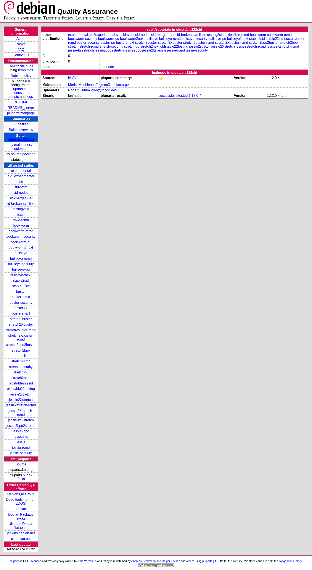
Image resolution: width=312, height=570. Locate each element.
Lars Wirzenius (87, 561)
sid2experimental (21, 176)
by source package (20, 154)
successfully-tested (173, 95)
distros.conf (20, 93)
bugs (30, 470)
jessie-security (21, 453)
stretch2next (20, 378)
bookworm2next (21, 247)
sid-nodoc (20, 192)
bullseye (20, 253)
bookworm (21, 225)
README (20, 102)
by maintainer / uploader (21, 146)
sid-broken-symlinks (21, 203)
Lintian (21, 509)
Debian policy (21, 76)
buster (21, 291)
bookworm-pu (20, 242)
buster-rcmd (21, 297)
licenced (36, 561)
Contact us (21, 55)
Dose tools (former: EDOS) (21, 501)
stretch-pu (21, 372)
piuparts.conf (21, 89)
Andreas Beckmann (143, 561)
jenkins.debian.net (21, 533)
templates (25, 70)
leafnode (107, 67)
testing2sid (21, 209)
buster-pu (21, 308)
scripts (14, 96)
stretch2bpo (21, 350)
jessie (20, 442)
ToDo (21, 479)
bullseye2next (21, 275)
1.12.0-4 (195, 95)
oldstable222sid (21, 139)
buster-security (21, 302)
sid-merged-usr (21, 198)
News (21, 44)
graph (26, 159)
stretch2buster (21, 319)
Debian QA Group (20, 494)
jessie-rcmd (21, 447)
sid (21, 181)
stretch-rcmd (21, 361)
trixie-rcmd (21, 220)
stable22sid (21, 286)
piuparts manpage (21, 113)
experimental (21, 171)
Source (20, 464)
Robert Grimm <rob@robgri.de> (92, 90)
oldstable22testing (21, 389)
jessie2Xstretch (21, 400)
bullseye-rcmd (21, 258)
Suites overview (21, 130)
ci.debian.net (21, 539)
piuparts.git (209, 561)
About (21, 38)
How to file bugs (21, 66)
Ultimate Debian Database (21, 526)
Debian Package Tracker (21, 516)
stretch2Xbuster (21, 324)
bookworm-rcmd (20, 231)
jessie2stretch (21, 394)
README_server (21, 108)
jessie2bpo (21, 431)
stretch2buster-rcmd (20, 330)
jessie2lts (21, 436)
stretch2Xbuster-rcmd (21, 337)
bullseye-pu (21, 269)
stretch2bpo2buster (21, 345)
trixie (21, 214)
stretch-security (20, 367)
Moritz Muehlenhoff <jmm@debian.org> (98, 85)
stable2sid (21, 280)
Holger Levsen (171, 561)
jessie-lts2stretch (21, 420)
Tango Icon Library (290, 561)
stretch (21, 356)
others (190, 561)
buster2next (21, 313)
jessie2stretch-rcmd (21, 405)
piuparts (14, 561)
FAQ (21, 50)
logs (30, 96)
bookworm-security (20, 236)
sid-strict (20, 187)
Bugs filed (20, 124)
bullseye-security (21, 264)
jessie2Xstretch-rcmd (21, 413)
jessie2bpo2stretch (20, 426)
